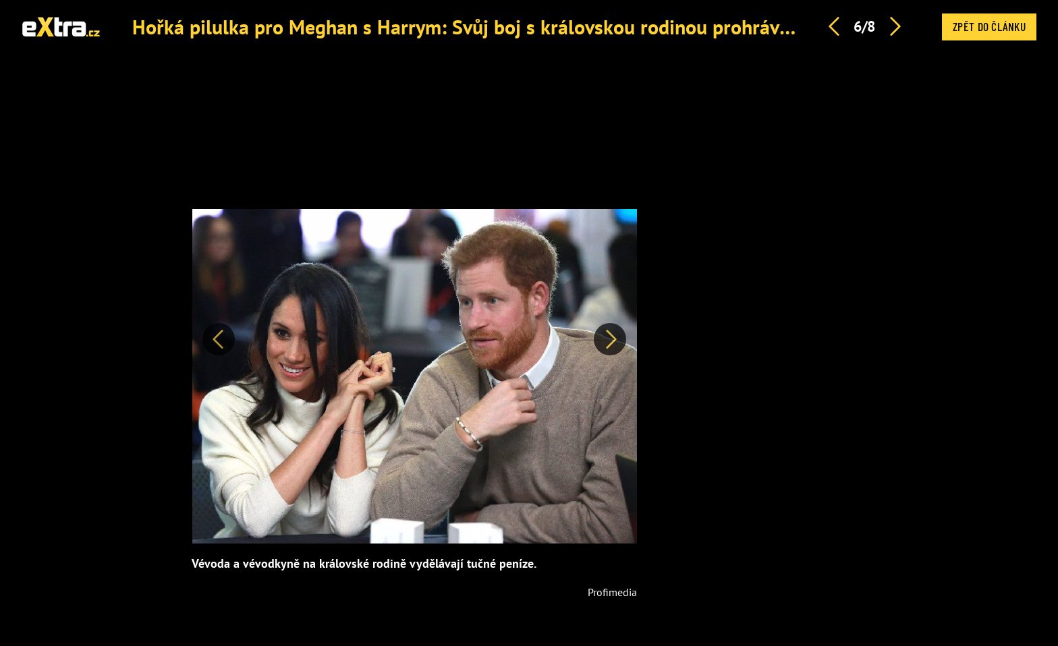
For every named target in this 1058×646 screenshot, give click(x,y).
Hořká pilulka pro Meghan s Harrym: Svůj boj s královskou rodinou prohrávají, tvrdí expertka (531, 26)
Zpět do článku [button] (989, 26)
